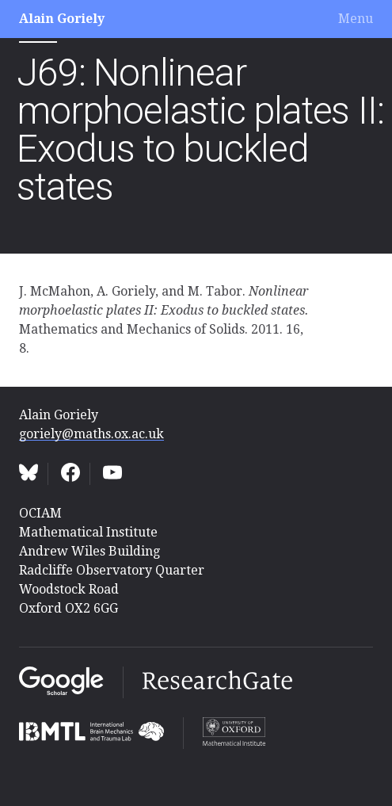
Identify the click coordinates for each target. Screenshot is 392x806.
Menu (355, 18)
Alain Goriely (62, 18)
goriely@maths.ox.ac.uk (91, 433)
